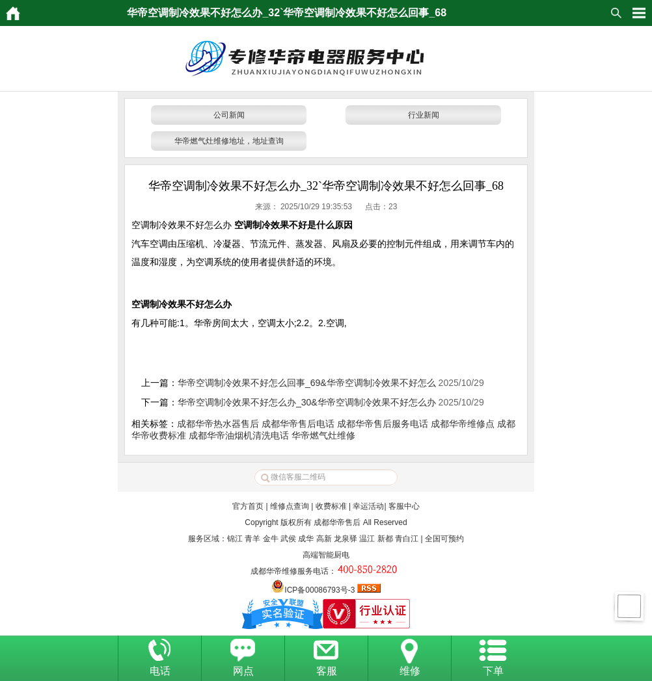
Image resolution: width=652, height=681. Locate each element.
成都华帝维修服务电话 (290, 571)
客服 (326, 670)
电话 (160, 670)
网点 (243, 670)
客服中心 (404, 506)
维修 (410, 670)
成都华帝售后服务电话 (382, 423)
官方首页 (248, 506)
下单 (493, 670)
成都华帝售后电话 (298, 423)
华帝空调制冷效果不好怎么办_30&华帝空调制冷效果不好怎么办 (307, 402)
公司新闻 (229, 115)
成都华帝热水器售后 (218, 423)
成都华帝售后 (337, 522)
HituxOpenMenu (639, 13)
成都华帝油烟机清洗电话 (239, 435)
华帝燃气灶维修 (323, 435)
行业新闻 (423, 115)
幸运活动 (368, 506)
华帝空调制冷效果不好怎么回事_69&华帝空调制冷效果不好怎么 (307, 383)
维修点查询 (289, 506)
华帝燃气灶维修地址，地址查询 (229, 141)
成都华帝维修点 (463, 423)
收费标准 (331, 506)
